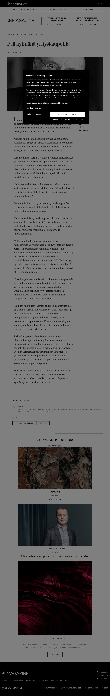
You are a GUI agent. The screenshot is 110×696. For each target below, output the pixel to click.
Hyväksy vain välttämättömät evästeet (67, 119)
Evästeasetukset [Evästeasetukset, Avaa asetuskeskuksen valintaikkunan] (34, 114)
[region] (56, 97)
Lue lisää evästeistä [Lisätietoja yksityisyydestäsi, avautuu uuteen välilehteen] (34, 108)
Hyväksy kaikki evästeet (68, 114)
